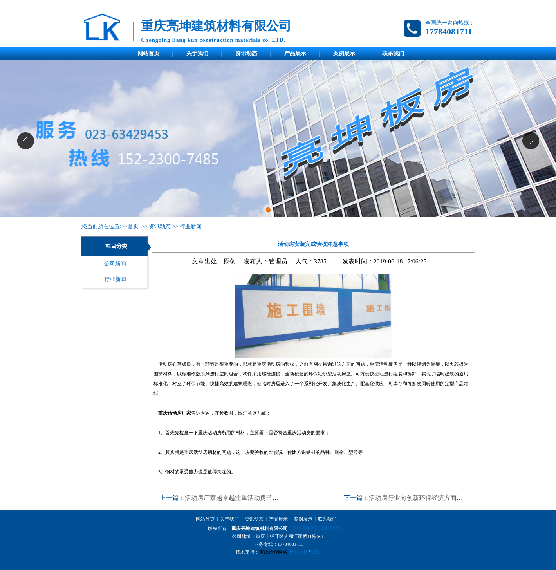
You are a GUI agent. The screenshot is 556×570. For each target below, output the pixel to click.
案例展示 (344, 53)
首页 (133, 226)
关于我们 (197, 53)
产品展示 (295, 53)
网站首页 (148, 53)
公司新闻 (115, 264)
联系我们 (393, 53)
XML (315, 552)
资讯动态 (246, 53)
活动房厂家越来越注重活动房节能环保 (238, 497)
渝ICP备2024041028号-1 (319, 528)
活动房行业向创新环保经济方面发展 (419, 497)
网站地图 (299, 552)
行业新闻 (191, 226)
